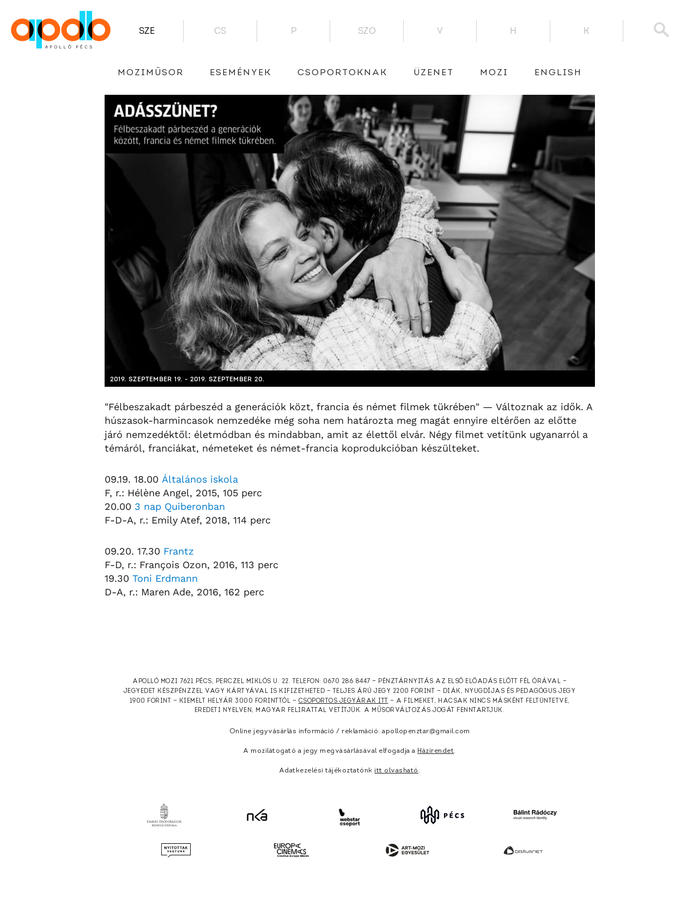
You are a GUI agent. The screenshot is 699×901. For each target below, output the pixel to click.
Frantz (178, 551)
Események (240, 73)
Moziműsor (151, 73)
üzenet (434, 73)
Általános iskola (200, 479)
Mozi (494, 73)
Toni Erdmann (165, 578)
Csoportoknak (342, 73)
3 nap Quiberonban (180, 506)
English (558, 73)
